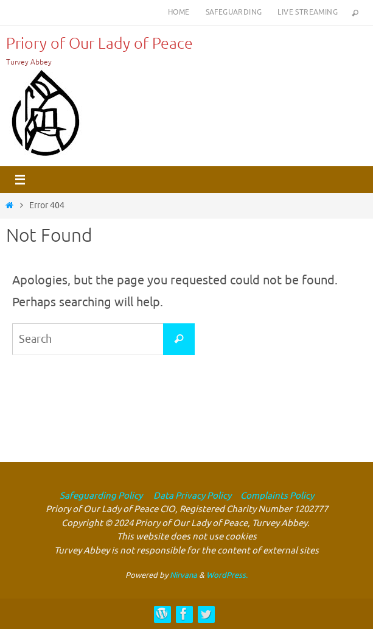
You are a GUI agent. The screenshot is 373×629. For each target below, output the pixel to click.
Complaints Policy (277, 496)
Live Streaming (307, 12)
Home (179, 12)
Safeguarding (234, 12)
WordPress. (227, 575)
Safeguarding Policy (101, 496)
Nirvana (183, 575)
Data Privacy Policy (191, 496)
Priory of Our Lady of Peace (99, 44)
